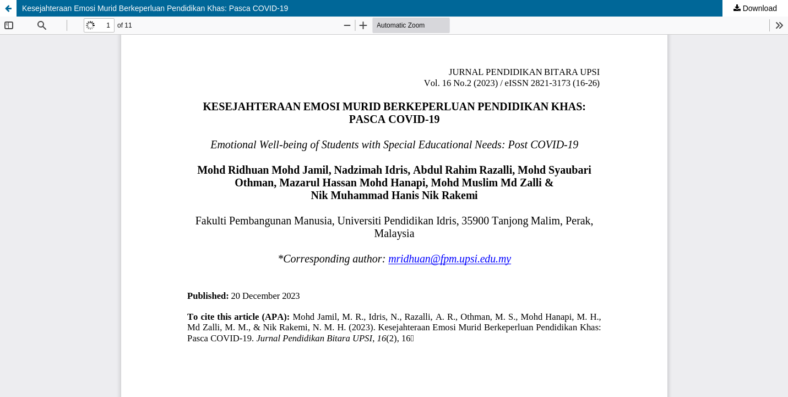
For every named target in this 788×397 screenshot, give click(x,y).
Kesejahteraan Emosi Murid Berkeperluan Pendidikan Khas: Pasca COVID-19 (155, 8)
